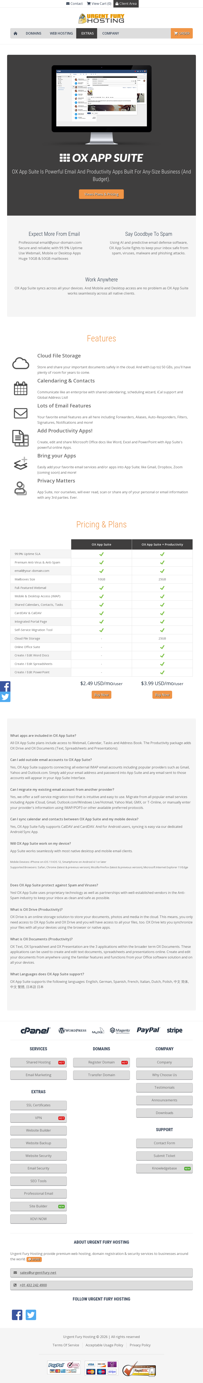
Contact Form (164, 1143)
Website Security (38, 1155)
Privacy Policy (140, 1345)
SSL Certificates (39, 1105)
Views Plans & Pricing (101, 194)
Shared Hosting (38, 1062)
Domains (33, 33)
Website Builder (38, 1130)
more (34, 1259)
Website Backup (38, 1143)
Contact (74, 3)
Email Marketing (38, 1075)
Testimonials (164, 1087)
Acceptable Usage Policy (104, 1345)
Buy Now (101, 694)
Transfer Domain (101, 1075)
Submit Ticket (164, 1155)
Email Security (38, 1168)
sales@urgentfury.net (35, 1272)
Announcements (164, 1100)
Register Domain (101, 1062)
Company (110, 33)
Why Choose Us (164, 1075)
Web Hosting (61, 33)
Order (182, 33)
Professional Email (38, 1193)
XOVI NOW (38, 1219)
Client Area (126, 3)
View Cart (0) (99, 3)
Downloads (164, 1113)
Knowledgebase (164, 1168)
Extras (87, 33)
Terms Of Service (65, 1345)
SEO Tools (38, 1181)
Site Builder (38, 1206)
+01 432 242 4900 (30, 1285)
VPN (38, 1118)
